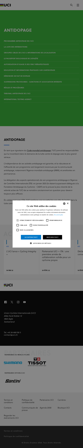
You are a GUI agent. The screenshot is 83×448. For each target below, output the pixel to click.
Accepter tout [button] (31, 237)
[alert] (41, 224)
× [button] (67, 203)
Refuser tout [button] (52, 237)
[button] (41, 243)
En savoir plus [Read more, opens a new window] (58, 215)
